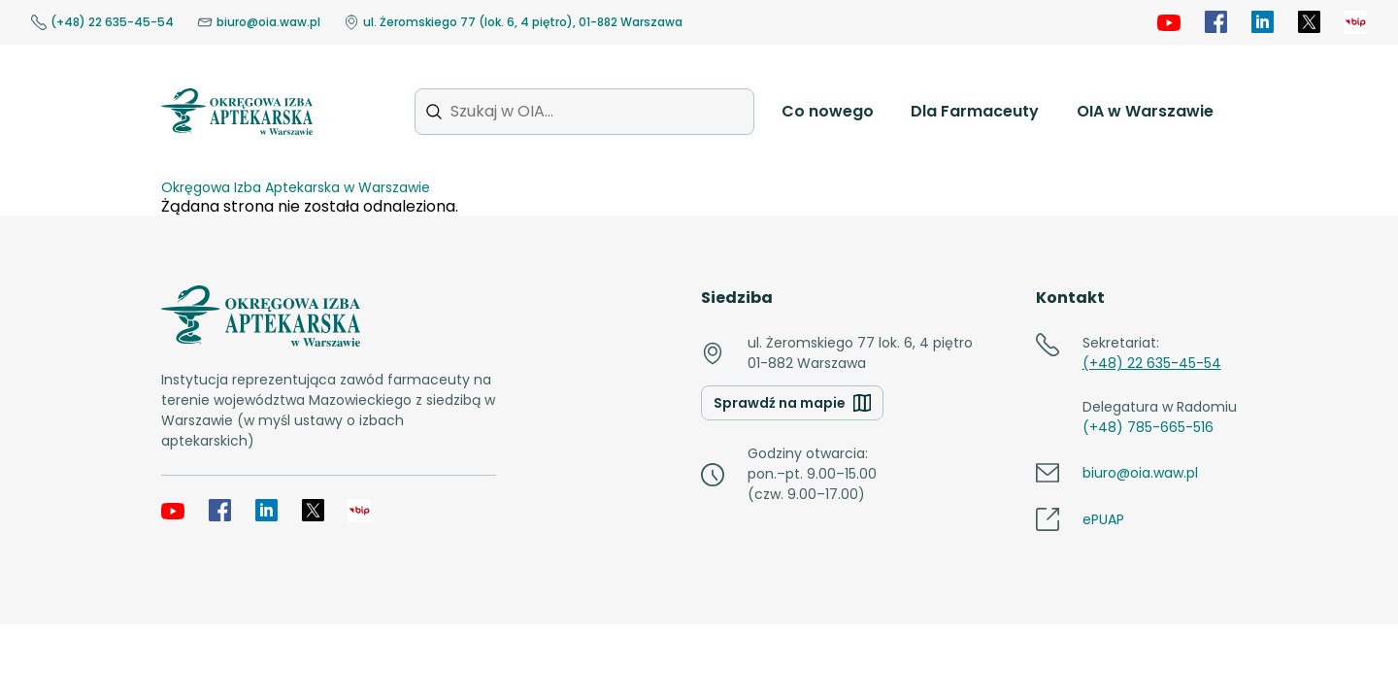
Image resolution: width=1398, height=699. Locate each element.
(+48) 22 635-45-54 (102, 22)
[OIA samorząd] (1355, 22)
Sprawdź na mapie (792, 403)
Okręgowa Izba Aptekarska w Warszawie (295, 187)
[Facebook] (1215, 22)
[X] (1308, 22)
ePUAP (1103, 519)
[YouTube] (1169, 22)
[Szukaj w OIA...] (584, 111)
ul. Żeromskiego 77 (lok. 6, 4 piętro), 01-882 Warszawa (513, 22)
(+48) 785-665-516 (1148, 427)
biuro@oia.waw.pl (258, 22)
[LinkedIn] (1262, 22)
